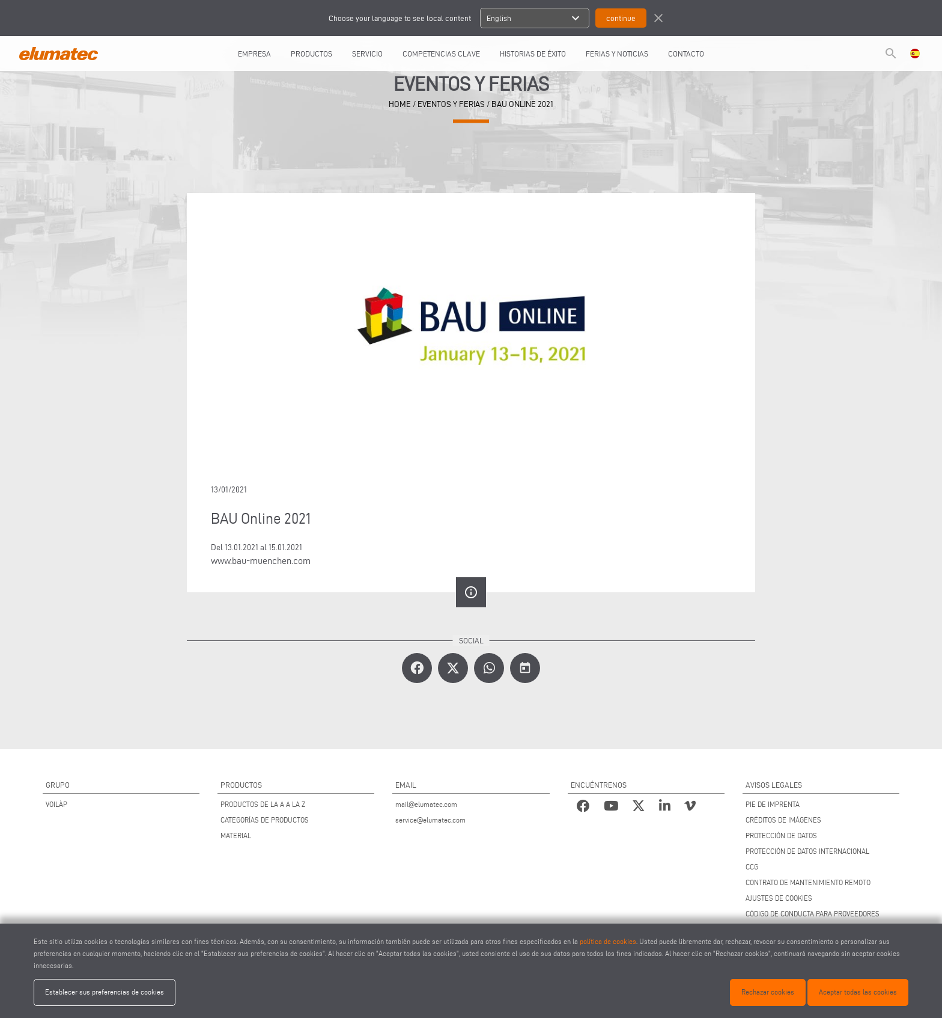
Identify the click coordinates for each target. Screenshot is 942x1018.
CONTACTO (686, 53)
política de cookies (608, 941)
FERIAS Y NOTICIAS (617, 53)
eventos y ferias (451, 104)
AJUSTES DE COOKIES (779, 898)
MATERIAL (235, 835)
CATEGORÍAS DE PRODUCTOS (264, 820)
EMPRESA (254, 53)
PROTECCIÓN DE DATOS (781, 835)
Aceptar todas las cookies (858, 992)
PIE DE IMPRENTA (773, 804)
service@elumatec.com (430, 820)
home (400, 104)
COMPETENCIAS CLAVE (441, 53)
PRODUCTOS (311, 53)
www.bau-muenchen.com (261, 561)
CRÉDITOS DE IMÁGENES (783, 820)
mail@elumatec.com (426, 804)
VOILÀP (56, 804)
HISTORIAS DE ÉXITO (533, 53)
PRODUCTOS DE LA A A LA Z (262, 804)
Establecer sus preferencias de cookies (104, 992)
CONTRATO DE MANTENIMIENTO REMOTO (808, 882)
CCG (752, 867)
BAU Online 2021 (522, 104)
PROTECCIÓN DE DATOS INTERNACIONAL (807, 851)
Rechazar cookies (767, 992)
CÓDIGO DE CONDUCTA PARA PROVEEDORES (813, 914)
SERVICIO (367, 53)
